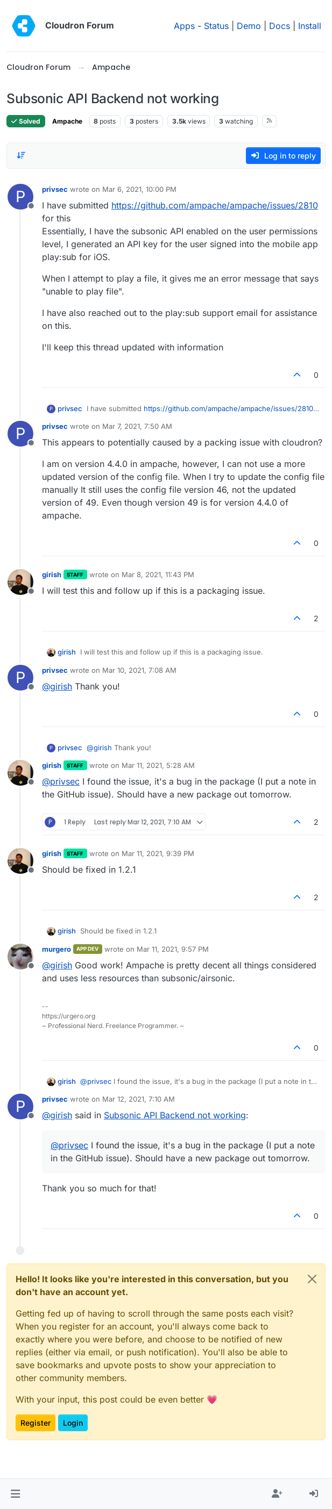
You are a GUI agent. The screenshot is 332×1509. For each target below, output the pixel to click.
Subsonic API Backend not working (175, 1115)
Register (35, 1422)
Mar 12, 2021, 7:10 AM (138, 1099)
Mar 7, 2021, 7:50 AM (137, 426)
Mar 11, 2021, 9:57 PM (173, 949)
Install (309, 25)
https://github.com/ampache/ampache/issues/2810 (214, 205)
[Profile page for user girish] (20, 582)
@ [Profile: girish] (57, 686)
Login (73, 1422)
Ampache (67, 121)
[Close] (312, 1279)
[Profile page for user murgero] (20, 956)
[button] (15, 1494)
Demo (249, 25)
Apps (184, 25)
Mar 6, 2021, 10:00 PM (139, 189)
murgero (56, 949)
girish (51, 574)
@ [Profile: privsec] (61, 781)
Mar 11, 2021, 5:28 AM (158, 765)
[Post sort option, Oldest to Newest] (21, 155)
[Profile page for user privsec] (20, 197)
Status (216, 25)
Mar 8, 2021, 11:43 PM (158, 574)
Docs (279, 25)
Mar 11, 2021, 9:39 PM (158, 853)
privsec (55, 189)
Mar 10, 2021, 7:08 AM (139, 670)
